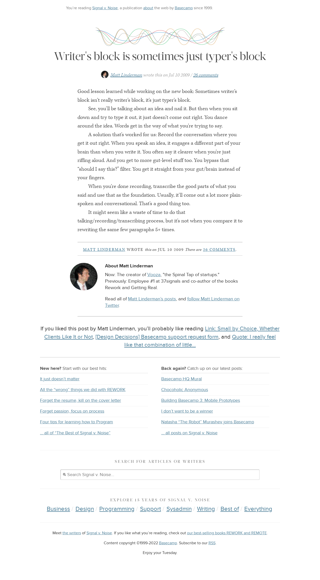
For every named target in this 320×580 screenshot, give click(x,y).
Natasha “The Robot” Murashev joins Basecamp (207, 422)
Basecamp (184, 7)
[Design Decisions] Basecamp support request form (157, 337)
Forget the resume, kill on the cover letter (80, 400)
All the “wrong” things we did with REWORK (83, 389)
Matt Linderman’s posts (152, 299)
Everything (258, 509)
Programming (116, 509)
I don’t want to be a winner (187, 411)
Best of (229, 509)
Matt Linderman (126, 75)
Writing (206, 509)
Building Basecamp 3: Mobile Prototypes (200, 400)
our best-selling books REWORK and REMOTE (227, 533)
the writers (71, 533)
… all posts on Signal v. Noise (189, 433)
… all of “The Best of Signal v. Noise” (75, 433)
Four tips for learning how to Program (76, 422)
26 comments (205, 75)
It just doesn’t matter (60, 379)
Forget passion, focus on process (72, 411)
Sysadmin (179, 509)
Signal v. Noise (105, 7)
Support (150, 509)
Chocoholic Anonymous (184, 389)
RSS (212, 543)
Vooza (153, 275)
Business (58, 509)
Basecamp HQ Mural (181, 379)
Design (85, 509)
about (148, 7)
